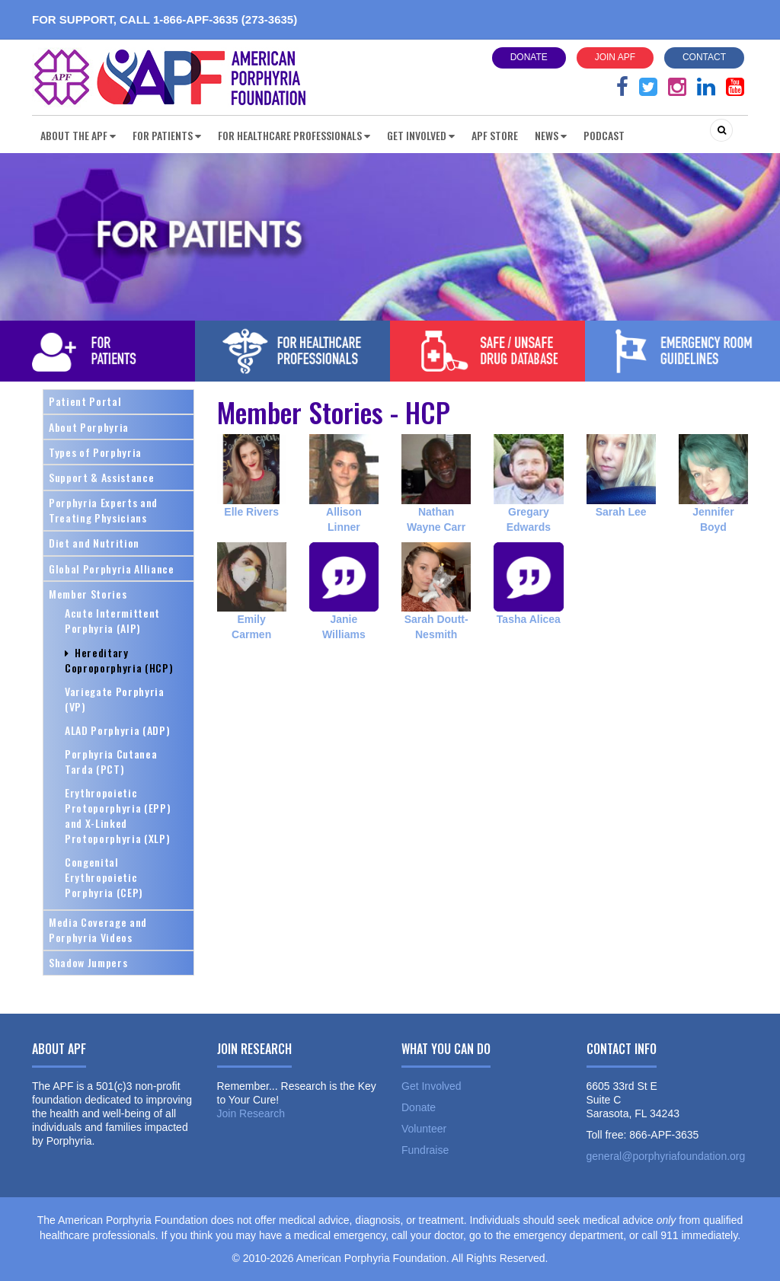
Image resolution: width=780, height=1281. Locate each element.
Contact (704, 57)
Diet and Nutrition (94, 543)
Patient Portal (85, 401)
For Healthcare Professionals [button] (294, 135)
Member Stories (87, 594)
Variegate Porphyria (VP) (115, 698)
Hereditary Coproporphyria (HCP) (119, 660)
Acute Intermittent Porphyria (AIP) (112, 620)
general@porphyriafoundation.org (666, 1156)
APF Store (495, 135)
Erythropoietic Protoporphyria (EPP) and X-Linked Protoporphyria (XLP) (118, 815)
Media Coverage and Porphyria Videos (98, 929)
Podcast (604, 135)
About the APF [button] (78, 135)
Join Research (251, 1113)
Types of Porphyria (95, 452)
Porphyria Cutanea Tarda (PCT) (111, 761)
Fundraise (425, 1150)
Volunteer (423, 1129)
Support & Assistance (101, 477)
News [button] (551, 135)
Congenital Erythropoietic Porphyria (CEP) (104, 877)
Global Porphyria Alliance (111, 569)
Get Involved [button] (421, 135)
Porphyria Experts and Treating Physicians (103, 509)
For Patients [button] (167, 135)
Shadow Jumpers (88, 962)
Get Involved (431, 1086)
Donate (529, 57)
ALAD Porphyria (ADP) (117, 730)
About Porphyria (89, 427)
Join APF (615, 57)
